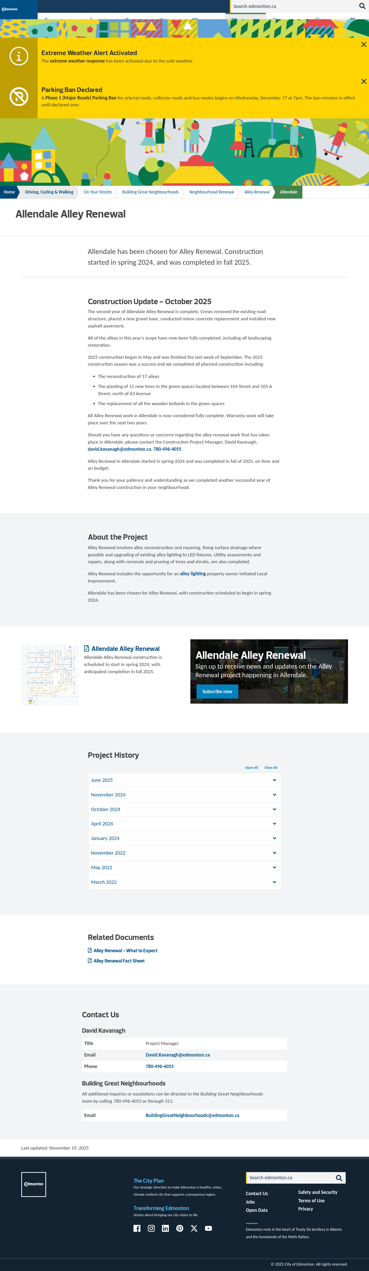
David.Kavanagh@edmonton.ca (178, 1055)
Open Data (257, 1210)
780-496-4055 (167, 449)
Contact (217, 6)
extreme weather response (77, 61)
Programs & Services (323, 29)
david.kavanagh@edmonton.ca (119, 449)
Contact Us (257, 1193)
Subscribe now (217, 691)
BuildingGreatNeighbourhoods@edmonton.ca (192, 1115)
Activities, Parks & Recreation (57, 29)
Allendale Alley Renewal (125, 648)
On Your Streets (98, 192)
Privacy (305, 1209)
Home (9, 192)
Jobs (199, 6)
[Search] (293, 6)
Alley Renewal (257, 192)
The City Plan (149, 1180)
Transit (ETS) (354, 29)
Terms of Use (311, 1201)
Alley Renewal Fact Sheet (119, 961)
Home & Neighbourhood (284, 29)
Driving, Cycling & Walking (245, 29)
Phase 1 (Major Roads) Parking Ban (80, 98)
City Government (169, 29)
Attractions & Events (99, 29)
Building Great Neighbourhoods (150, 192)
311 (186, 6)
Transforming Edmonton (161, 1208)
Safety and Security (317, 1192)
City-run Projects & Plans (207, 29)
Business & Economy (132, 29)
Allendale (289, 192)
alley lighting (193, 574)
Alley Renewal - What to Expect (125, 951)
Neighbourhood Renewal (211, 192)
